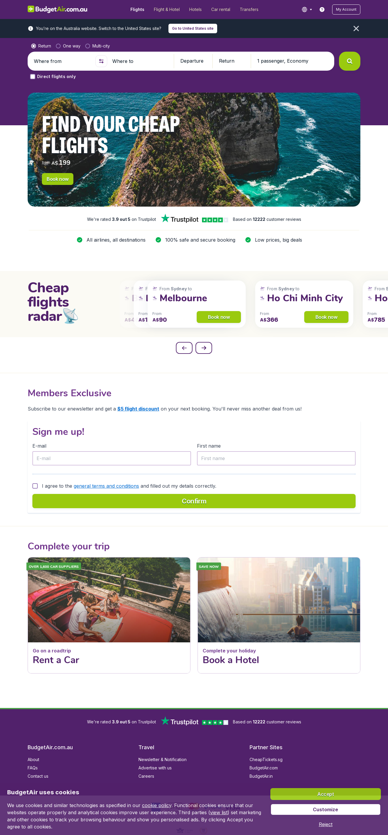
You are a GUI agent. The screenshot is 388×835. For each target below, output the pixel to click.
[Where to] (140, 61)
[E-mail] (111, 458)
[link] (322, 9)
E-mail (39, 446)
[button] (346, 9)
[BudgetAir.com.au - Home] (57, 9)
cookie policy (156, 805)
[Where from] (62, 61)
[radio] (41, 46)
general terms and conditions (106, 486)
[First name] (276, 458)
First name (209, 446)
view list (219, 812)
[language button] (307, 9)
